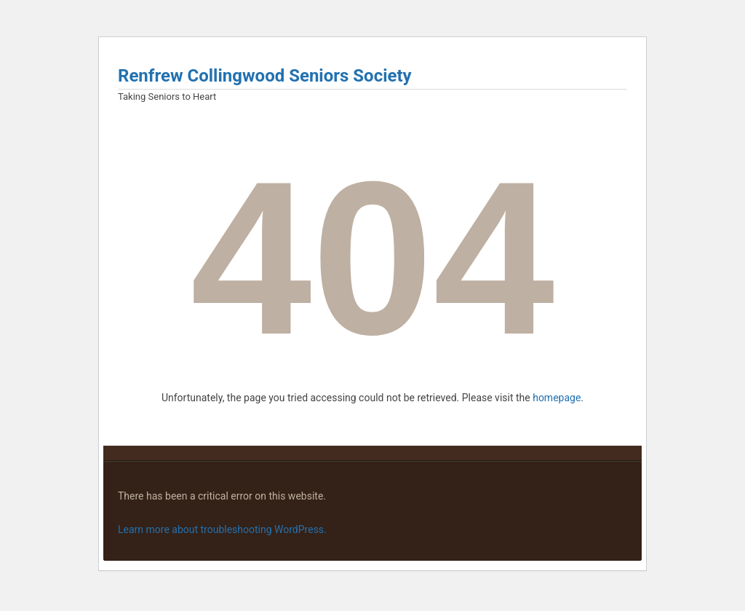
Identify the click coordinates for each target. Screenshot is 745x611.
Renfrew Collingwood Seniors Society (265, 76)
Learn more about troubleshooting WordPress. (222, 529)
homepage (557, 397)
